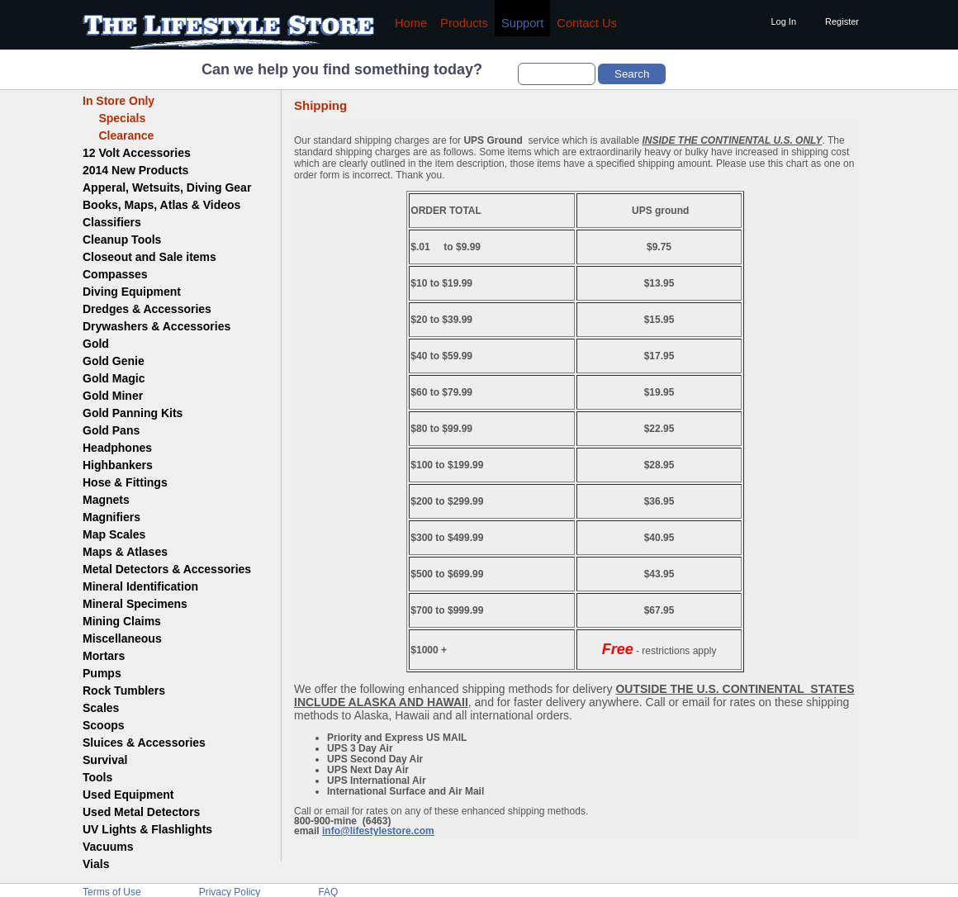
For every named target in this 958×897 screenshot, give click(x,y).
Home (411, 23)
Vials (96, 864)
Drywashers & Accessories (156, 326)
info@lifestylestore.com (378, 831)
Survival (105, 759)
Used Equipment (128, 794)
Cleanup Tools (122, 239)
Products (464, 23)
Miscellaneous (122, 638)
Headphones (117, 447)
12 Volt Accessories (137, 152)
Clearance (118, 135)
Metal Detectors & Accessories (167, 569)
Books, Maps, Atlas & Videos (161, 204)
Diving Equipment (132, 291)
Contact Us (587, 23)
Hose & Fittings (125, 482)
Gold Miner (113, 395)
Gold (96, 343)
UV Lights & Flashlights (147, 829)
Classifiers (112, 222)
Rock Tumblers (124, 690)
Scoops (104, 725)
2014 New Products (135, 170)
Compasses (115, 274)
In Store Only (118, 100)
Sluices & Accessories (144, 742)
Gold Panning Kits (133, 413)
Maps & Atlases (125, 551)
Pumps (102, 673)
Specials (114, 118)
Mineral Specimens (135, 603)
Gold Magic (114, 378)
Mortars (104, 655)
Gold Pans (111, 430)
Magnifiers (111, 517)
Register (842, 21)
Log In (783, 21)
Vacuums (108, 846)
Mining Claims (122, 621)
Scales (101, 707)
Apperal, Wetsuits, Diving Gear (167, 187)
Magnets (106, 499)
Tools (97, 777)
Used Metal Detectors (141, 812)
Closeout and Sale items (149, 256)
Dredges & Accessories (147, 309)
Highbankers (118, 465)
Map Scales (114, 534)
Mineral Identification (140, 586)
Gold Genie (114, 361)
